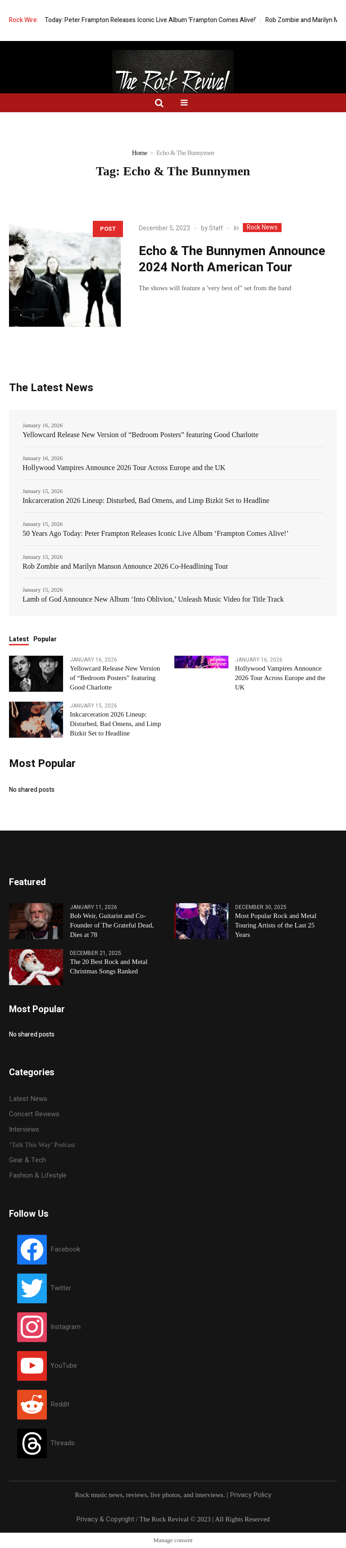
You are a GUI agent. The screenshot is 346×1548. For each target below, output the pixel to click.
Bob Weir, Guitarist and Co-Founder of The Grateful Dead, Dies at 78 (112, 925)
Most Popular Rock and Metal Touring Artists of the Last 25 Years (276, 925)
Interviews (24, 1129)
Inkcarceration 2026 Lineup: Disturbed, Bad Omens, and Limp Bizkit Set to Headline (146, 500)
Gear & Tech (27, 1160)
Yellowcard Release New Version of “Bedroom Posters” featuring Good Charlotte (141, 434)
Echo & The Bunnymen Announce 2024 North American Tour (232, 259)
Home (139, 152)
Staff (216, 228)
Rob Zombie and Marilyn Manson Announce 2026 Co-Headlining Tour (125, 566)
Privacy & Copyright (105, 1519)
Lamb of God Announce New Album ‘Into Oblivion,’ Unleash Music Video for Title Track (153, 599)
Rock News (262, 227)
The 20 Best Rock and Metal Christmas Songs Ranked (108, 966)
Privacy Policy (250, 1495)
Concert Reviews (34, 1114)
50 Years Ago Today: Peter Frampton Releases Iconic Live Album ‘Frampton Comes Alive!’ (151, 20)
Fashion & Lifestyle (38, 1175)
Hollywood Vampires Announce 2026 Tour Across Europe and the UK (124, 467)
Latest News (28, 1099)
